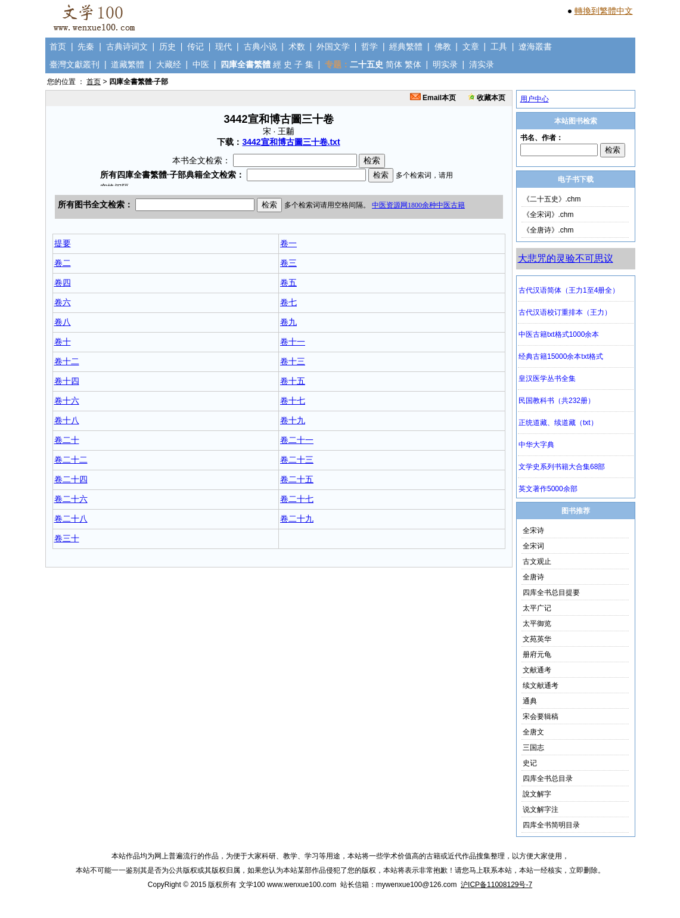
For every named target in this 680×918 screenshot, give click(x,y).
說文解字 (537, 794)
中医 (200, 64)
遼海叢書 (535, 46)
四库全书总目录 (548, 778)
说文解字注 (540, 809)
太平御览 (537, 623)
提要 (62, 243)
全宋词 (533, 546)
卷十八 (66, 420)
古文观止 (537, 561)
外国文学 (333, 46)
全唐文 (533, 732)
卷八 (62, 322)
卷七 (288, 302)
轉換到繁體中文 (604, 10)
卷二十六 (71, 499)
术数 (296, 46)
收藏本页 (486, 98)
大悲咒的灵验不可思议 (565, 258)
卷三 (288, 263)
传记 (195, 46)
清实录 (481, 64)
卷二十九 (296, 518)
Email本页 (433, 98)
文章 (470, 46)
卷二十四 (71, 479)
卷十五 (292, 381)
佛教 (442, 46)
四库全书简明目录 (551, 825)
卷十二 (66, 361)
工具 (498, 46)
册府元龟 (537, 654)
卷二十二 (71, 459)
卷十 (62, 341)
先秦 (85, 46)
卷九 (288, 322)
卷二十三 (296, 459)
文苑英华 (537, 639)
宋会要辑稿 (540, 716)
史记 (530, 763)
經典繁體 (406, 46)
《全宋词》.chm (548, 214)
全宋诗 (533, 530)
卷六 (62, 302)
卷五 (288, 282)
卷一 (288, 243)
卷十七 (292, 400)
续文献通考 (540, 685)
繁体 (413, 64)
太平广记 (537, 608)
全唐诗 (533, 577)
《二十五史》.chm (552, 199)
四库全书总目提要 (551, 592)
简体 (394, 64)
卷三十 (66, 538)
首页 (57, 46)
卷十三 (292, 361)
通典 (530, 701)
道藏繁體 (127, 64)
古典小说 (260, 46)
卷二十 (66, 440)
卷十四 (66, 381)
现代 (223, 46)
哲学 (369, 46)
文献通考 (537, 670)
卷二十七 (296, 499)
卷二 (62, 263)
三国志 (533, 747)
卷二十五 (296, 479)
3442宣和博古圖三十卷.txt (291, 142)
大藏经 (168, 64)
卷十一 (292, 341)
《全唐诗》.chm (548, 230)
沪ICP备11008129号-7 (496, 884)
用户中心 (534, 99)
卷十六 (66, 400)
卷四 (62, 282)
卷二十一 (296, 440)
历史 (167, 46)
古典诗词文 (127, 46)
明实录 (445, 64)
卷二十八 (71, 518)
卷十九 (292, 420)
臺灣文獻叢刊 (74, 64)
